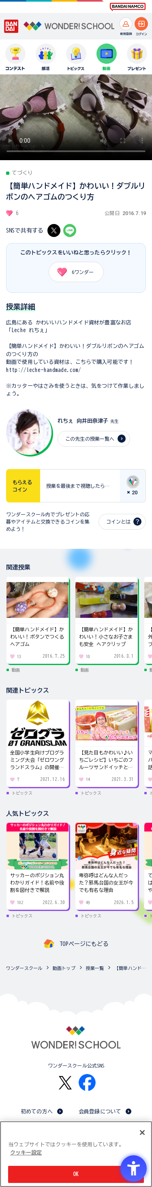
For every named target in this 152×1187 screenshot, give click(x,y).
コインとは (118, 521)
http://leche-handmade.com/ (43, 370)
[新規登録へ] (126, 23)
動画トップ (64, 968)
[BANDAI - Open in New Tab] (11, 26)
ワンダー (72, 272)
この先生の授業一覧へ (89, 438)
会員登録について (100, 1111)
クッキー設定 (26, 1152)
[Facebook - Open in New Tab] (87, 1082)
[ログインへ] (141, 23)
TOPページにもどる (84, 944)
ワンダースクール (24, 968)
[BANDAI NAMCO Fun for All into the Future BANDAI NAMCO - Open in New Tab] (128, 7)
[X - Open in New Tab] (53, 230)
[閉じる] (142, 1132)
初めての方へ (37, 1111)
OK (76, 1174)
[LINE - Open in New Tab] (69, 230)
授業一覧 (95, 968)
